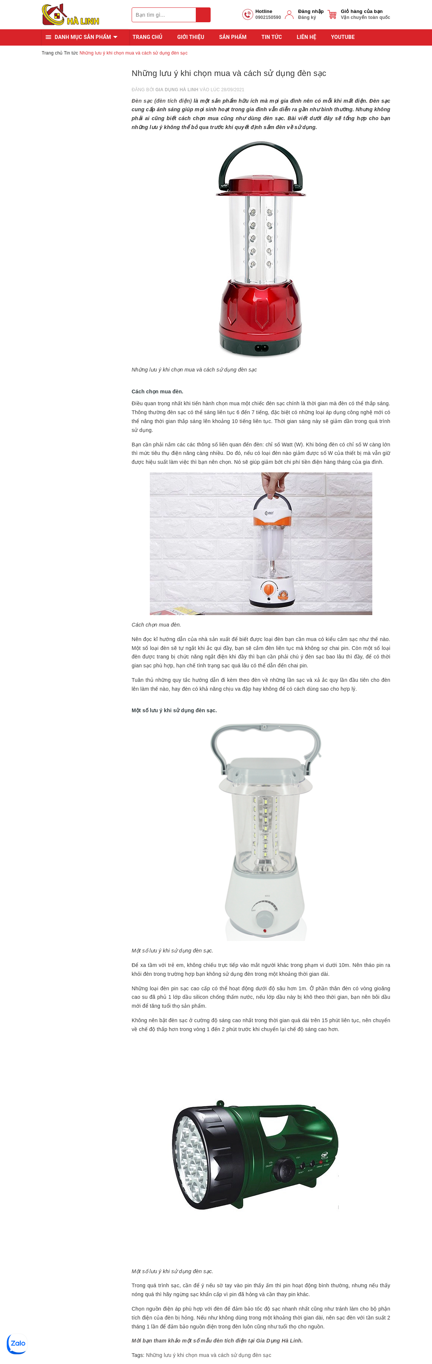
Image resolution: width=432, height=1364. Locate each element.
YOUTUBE (343, 37)
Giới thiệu (190, 37)
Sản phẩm (233, 37)
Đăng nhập (311, 11)
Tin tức (271, 37)
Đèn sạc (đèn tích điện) (162, 101)
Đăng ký (307, 17)
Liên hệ (306, 37)
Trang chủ (147, 37)
